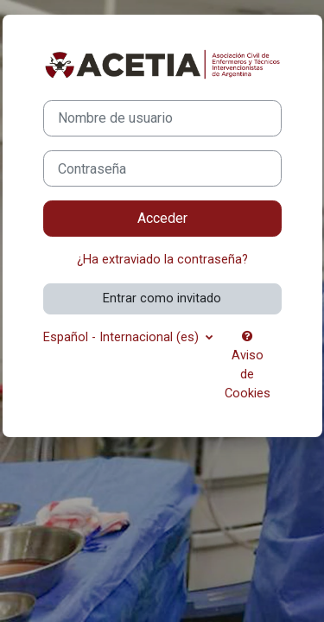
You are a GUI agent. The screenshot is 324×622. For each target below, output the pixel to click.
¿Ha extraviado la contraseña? (162, 259)
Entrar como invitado (162, 298)
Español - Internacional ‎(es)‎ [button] (122, 337)
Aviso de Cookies (247, 365)
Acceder (162, 218)
